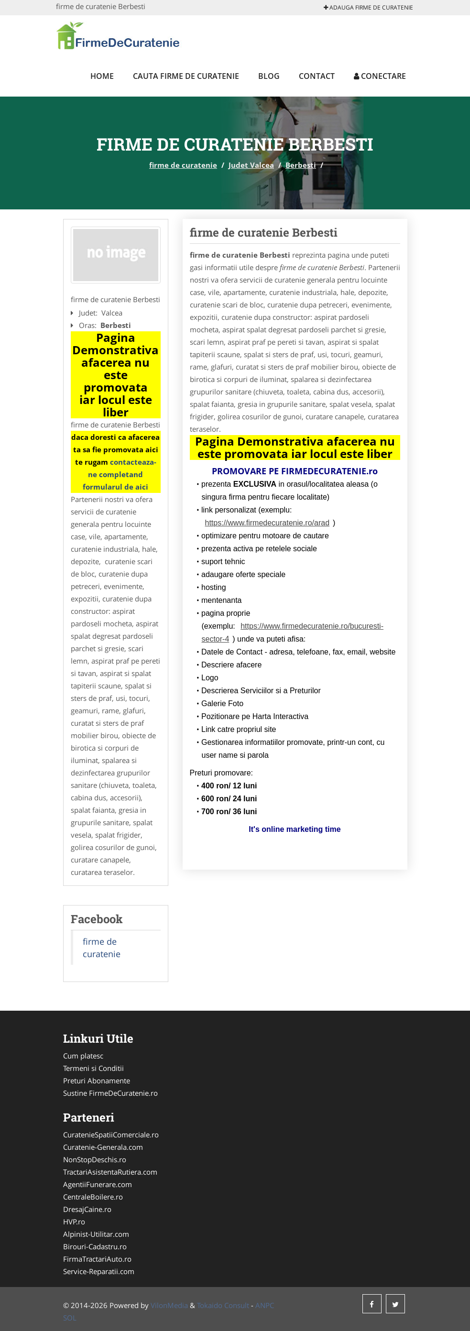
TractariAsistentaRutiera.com (110, 1172)
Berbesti (300, 165)
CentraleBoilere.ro (93, 1196)
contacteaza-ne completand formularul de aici (119, 474)
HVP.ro (74, 1221)
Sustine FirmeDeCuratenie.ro (110, 1093)
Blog (269, 76)
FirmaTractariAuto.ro (97, 1259)
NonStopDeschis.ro (94, 1159)
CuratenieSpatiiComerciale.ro (111, 1134)
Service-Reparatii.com (98, 1271)
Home (102, 76)
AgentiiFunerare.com (97, 1184)
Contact (317, 76)
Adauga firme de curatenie (368, 7)
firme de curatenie (183, 165)
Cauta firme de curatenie (186, 76)
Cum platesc (83, 1055)
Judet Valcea (251, 165)
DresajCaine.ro (87, 1209)
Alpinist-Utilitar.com (96, 1234)
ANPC (264, 1305)
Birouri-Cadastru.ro (95, 1246)
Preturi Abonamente (96, 1080)
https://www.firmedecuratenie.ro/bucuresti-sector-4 (293, 632)
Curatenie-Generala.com (103, 1147)
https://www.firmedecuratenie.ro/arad (267, 523)
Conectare (380, 76)
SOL (70, 1317)
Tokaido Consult (223, 1305)
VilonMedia (169, 1305)
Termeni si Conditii (93, 1068)
